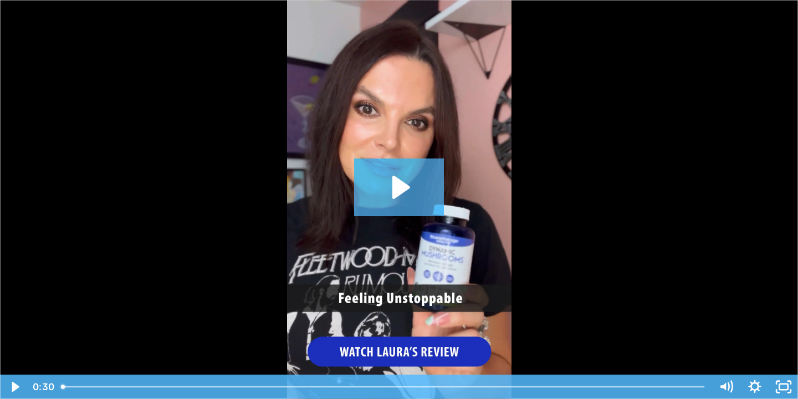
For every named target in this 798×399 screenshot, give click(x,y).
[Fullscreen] (783, 387)
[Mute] (726, 387)
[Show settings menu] (754, 387)
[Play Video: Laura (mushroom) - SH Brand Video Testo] (399, 187)
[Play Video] (14, 387)
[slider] (383, 387)
